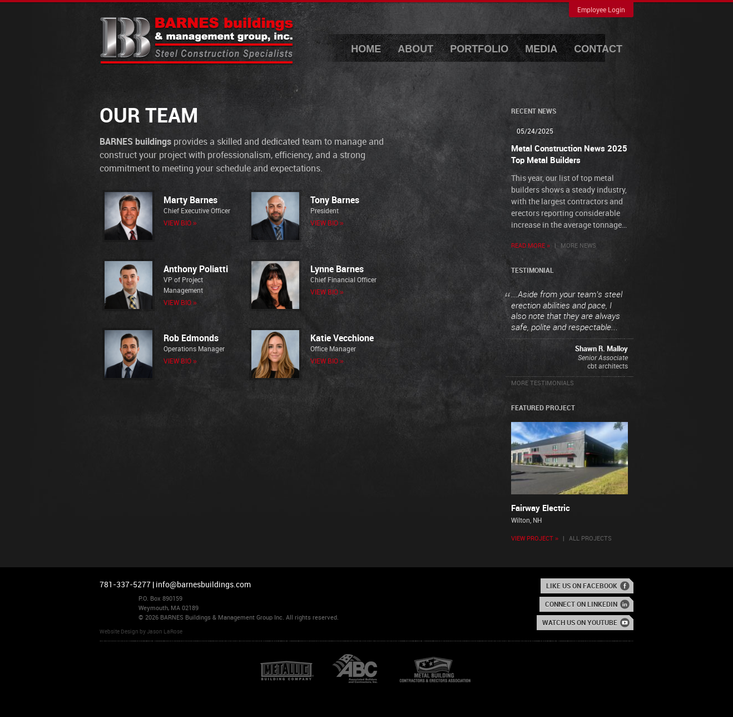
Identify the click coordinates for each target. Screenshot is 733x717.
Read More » (530, 246)
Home (366, 49)
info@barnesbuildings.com (203, 585)
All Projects (590, 539)
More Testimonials (542, 383)
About (415, 49)
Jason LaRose (164, 632)
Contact (598, 49)
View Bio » (180, 223)
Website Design (119, 632)
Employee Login (601, 10)
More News (578, 246)
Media (541, 49)
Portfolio (479, 49)
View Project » (534, 539)
